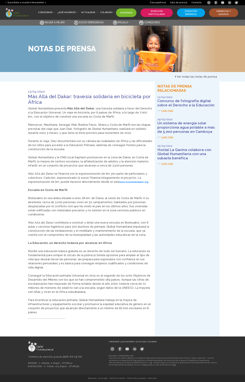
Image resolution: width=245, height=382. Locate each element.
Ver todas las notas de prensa (196, 76)
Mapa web (92, 378)
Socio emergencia (89, 22)
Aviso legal (103, 378)
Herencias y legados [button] (222, 12)
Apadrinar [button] (126, 13)
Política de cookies (118, 378)
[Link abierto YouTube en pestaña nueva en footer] (127, 348)
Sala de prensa (178, 2)
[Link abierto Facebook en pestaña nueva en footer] (120, 348)
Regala (120, 22)
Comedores (149, 22)
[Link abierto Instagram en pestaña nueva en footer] (112, 348)
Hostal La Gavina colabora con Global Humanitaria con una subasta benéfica (184, 154)
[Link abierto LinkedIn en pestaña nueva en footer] (135, 348)
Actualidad (141, 342)
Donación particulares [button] (154, 12)
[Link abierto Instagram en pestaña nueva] (209, 2)
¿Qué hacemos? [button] (67, 13)
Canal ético (152, 378)
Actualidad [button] (88, 13)
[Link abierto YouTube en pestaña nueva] (223, 2)
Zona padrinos (158, 2)
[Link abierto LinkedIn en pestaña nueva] (230, 2)
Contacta (196, 2)
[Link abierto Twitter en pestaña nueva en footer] (142, 348)
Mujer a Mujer (52, 22)
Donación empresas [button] (189, 12)
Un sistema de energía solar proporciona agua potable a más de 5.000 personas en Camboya (186, 127)
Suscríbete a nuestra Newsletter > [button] (25, 2)
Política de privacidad (136, 378)
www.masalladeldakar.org (133, 182)
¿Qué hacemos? (127, 342)
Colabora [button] (106, 13)
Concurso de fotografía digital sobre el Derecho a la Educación (186, 103)
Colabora (152, 342)
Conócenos (114, 342)
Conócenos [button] (45, 13)
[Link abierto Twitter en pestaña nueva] (236, 2)
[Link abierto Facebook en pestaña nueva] (216, 2)
